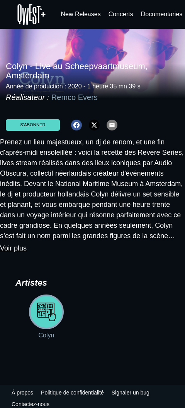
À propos (22, 392)
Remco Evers (74, 97)
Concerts (121, 14)
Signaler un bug (130, 392)
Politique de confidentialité (72, 392)
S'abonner (32, 124)
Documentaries (162, 14)
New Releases (81, 14)
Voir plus (13, 248)
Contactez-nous (30, 404)
